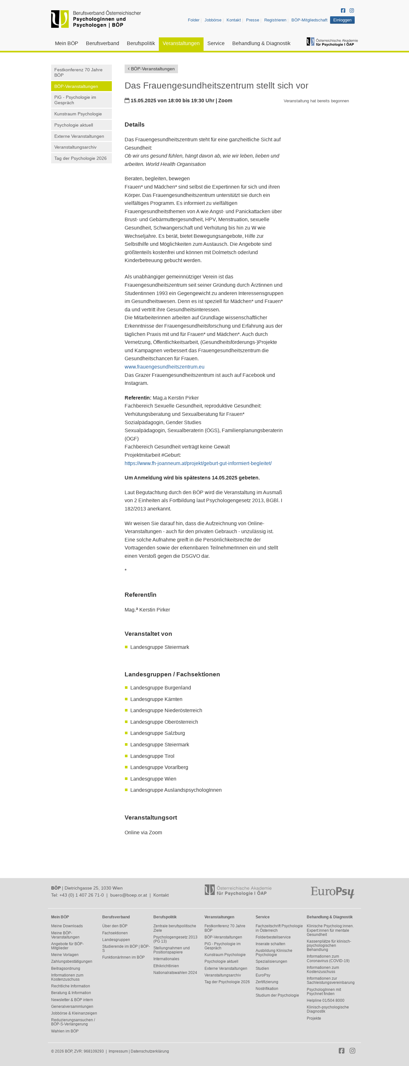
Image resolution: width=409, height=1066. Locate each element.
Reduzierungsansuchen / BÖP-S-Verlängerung (73, 1022)
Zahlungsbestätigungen (71, 961)
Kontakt (234, 20)
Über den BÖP (114, 926)
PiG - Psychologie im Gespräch (75, 100)
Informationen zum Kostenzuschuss (67, 977)
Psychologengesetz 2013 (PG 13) (175, 939)
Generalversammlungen (72, 1006)
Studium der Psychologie (277, 995)
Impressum (118, 1051)
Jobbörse (212, 20)
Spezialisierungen (271, 961)
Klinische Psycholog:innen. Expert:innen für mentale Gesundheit (330, 930)
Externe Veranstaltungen (79, 136)
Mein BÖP (66, 43)
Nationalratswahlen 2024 (175, 972)
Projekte (314, 1018)
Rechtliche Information (70, 986)
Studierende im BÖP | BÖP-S (126, 948)
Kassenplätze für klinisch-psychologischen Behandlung (329, 945)
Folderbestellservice (273, 937)
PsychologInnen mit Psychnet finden (324, 991)
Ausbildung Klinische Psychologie (274, 952)
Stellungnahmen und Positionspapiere (171, 950)
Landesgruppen (116, 940)
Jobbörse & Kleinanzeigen (74, 1013)
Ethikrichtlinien (166, 966)
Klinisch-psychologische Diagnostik (328, 1009)
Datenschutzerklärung (150, 1051)
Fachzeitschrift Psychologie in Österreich (279, 928)
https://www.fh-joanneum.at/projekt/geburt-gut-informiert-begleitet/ (198, 463)
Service (216, 43)
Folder (193, 20)
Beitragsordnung (65, 968)
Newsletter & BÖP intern (72, 1000)
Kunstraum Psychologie (78, 113)
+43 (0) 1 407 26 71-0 (81, 895)
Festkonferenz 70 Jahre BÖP (78, 72)
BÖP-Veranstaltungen (76, 86)
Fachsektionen (115, 933)
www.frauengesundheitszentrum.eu (164, 367)
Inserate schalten (270, 944)
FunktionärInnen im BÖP (123, 957)
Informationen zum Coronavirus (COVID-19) (328, 958)
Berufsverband (102, 43)
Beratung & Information (71, 993)
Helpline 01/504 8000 (325, 1000)
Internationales (166, 959)
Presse (252, 20)
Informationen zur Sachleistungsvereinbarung (331, 980)
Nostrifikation (267, 988)
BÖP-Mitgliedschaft (309, 20)
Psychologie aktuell (73, 125)
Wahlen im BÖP (65, 1031)
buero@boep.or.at (128, 895)
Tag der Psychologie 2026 (80, 158)
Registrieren (275, 20)
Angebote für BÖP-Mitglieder (67, 946)
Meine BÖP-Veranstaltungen (65, 935)
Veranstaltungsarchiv (75, 147)
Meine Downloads (67, 926)
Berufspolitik (141, 43)
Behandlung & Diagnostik (261, 43)
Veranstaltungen (181, 43)
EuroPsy (263, 975)
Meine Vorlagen (65, 955)
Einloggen (342, 20)
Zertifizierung (267, 982)
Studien (262, 968)
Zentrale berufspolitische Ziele (174, 928)
